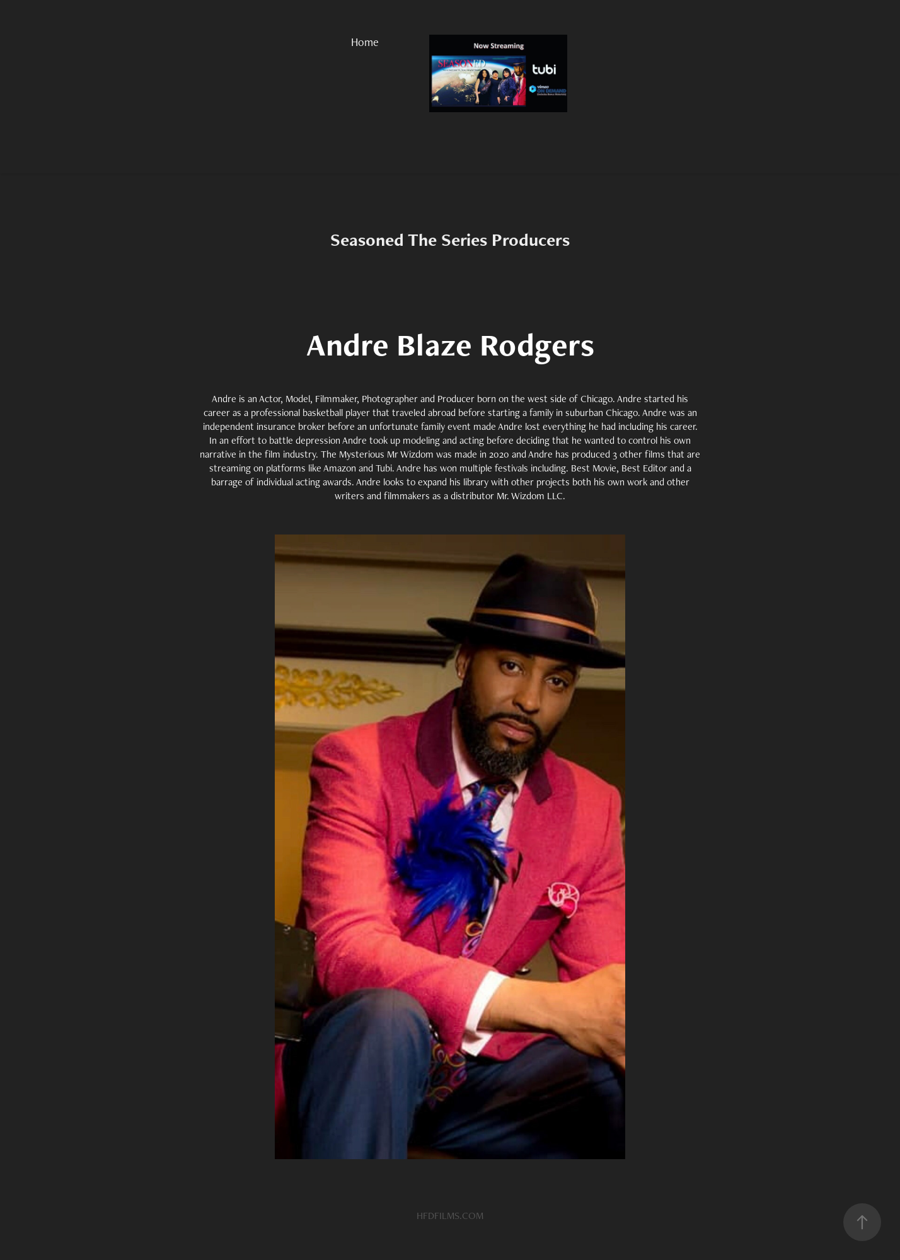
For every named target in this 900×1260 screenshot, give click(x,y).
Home (365, 42)
